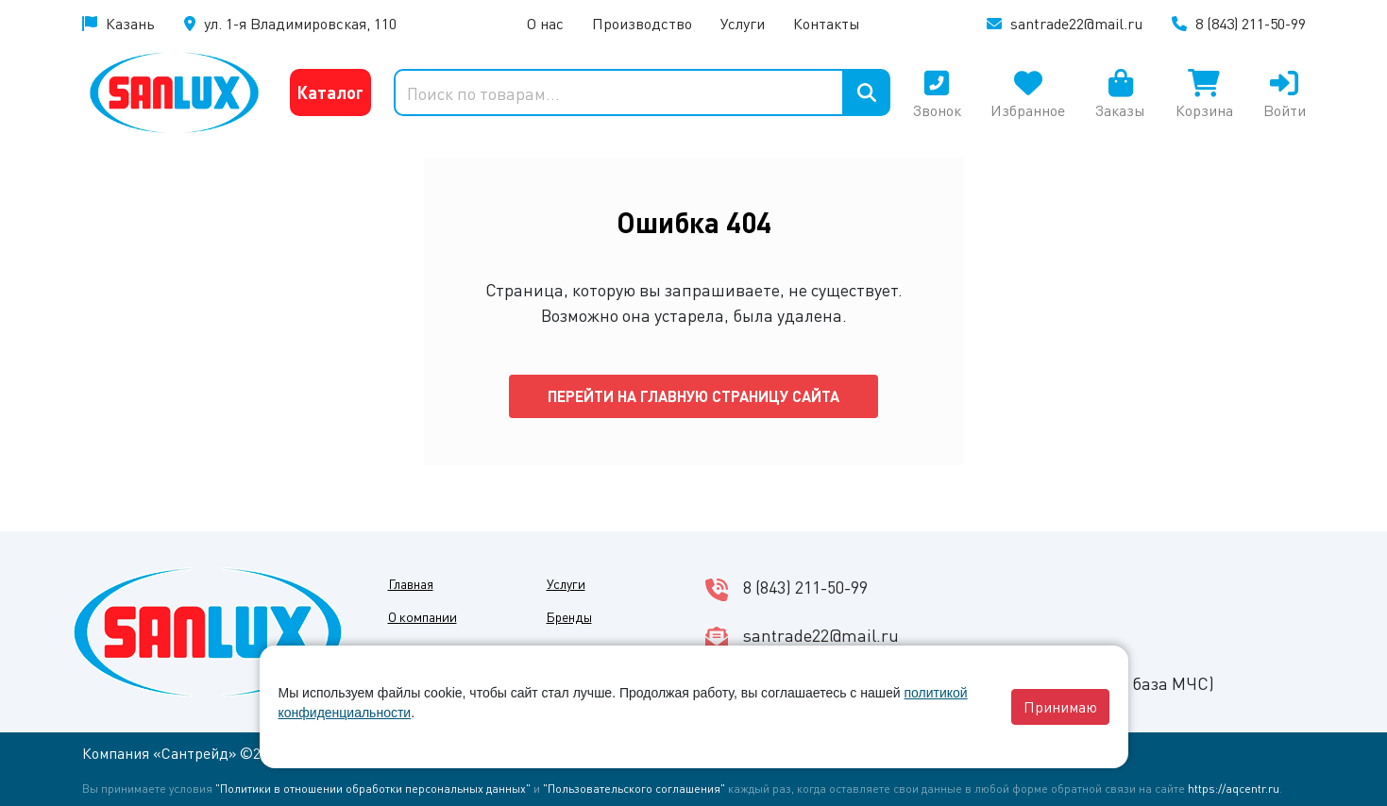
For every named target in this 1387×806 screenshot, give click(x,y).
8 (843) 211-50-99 (1250, 23)
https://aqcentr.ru (1233, 788)
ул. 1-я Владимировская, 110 (300, 23)
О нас (545, 23)
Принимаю (1060, 706)
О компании (422, 616)
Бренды (569, 616)
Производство (642, 23)
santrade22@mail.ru (1076, 23)
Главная (410, 583)
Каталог (330, 92)
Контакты (826, 23)
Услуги (742, 23)
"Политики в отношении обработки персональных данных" (373, 788)
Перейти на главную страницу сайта (693, 396)
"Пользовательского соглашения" (634, 788)
